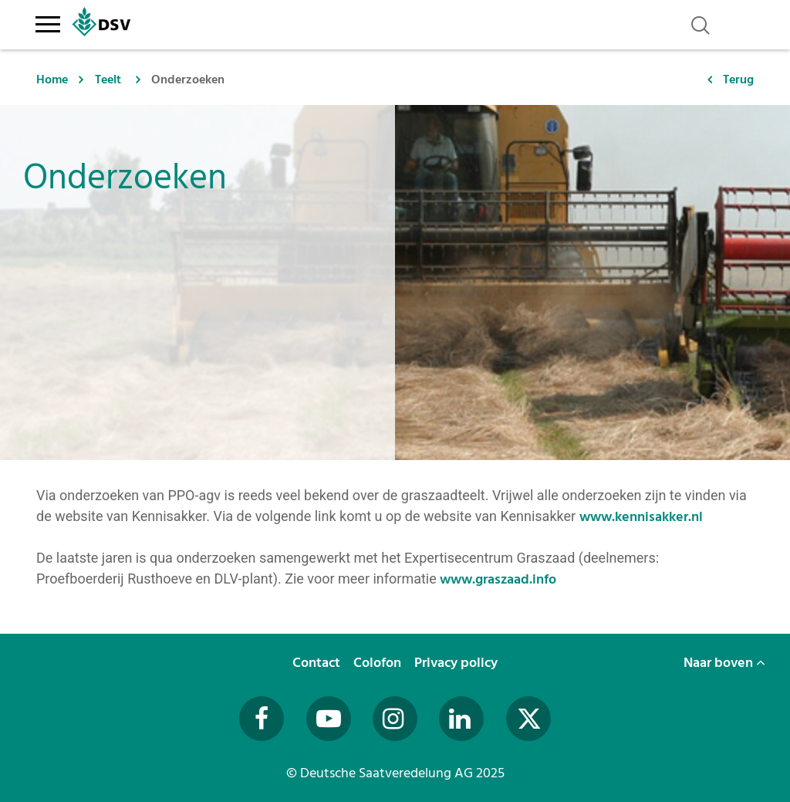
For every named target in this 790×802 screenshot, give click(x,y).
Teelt (108, 79)
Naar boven (724, 662)
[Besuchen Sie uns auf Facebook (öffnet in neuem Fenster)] (261, 718)
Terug (738, 79)
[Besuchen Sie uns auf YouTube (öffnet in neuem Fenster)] (328, 718)
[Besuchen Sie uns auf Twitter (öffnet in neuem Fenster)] (528, 718)
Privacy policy (457, 662)
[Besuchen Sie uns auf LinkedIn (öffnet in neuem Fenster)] (461, 718)
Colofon (378, 662)
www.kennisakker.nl (642, 517)
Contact (317, 662)
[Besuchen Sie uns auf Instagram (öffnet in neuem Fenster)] (395, 718)
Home (52, 79)
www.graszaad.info (498, 579)
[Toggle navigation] (47, 22)
